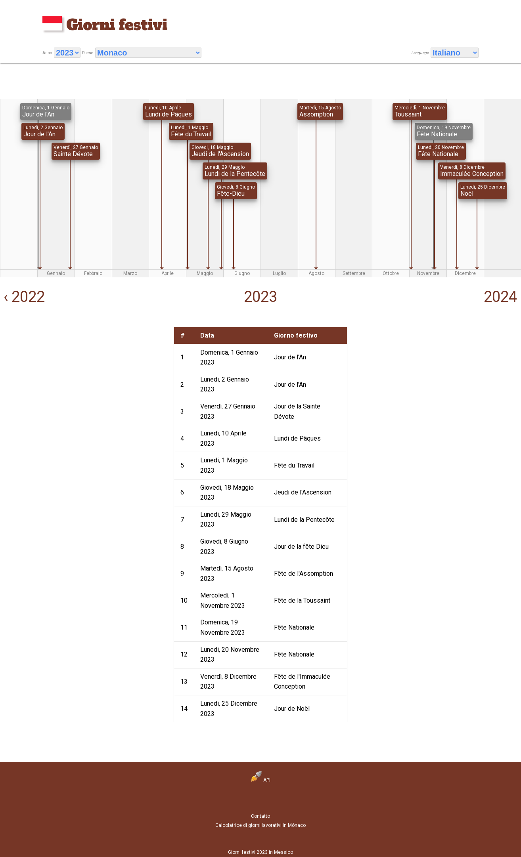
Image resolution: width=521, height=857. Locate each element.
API (260, 780)
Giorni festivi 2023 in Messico (260, 852)
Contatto (260, 816)
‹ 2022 (22, 296)
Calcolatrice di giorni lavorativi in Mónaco (260, 825)
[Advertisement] (85, 382)
